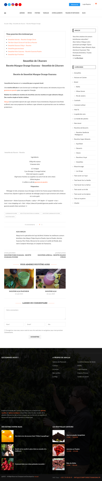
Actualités (77, 73)
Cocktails (77, 100)
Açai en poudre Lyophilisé (76, 435)
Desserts (79, 148)
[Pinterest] (16, 4)
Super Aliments (57, 13)
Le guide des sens (80, 114)
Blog (84, 13)
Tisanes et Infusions (72, 13)
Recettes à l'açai (81, 157)
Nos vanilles (56, 373)
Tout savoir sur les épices (82, 194)
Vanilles (46, 13)
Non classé (77, 123)
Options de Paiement (59, 362)
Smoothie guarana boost (16, 48)
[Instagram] (12, 4)
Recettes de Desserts (81, 128)
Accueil (6, 23)
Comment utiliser (80, 105)
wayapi (36, 476)
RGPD (79, 365)
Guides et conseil (83, 376)
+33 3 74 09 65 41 (66, 477)
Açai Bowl (79, 144)
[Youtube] (20, 4)
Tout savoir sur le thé (81, 189)
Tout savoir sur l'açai (81, 176)
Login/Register (82, 369)
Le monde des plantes (81, 119)
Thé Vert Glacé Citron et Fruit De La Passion (22, 42)
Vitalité (76, 203)
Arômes (22, 13)
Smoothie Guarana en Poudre (51, 213)
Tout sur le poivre (79, 198)
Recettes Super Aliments (82, 139)
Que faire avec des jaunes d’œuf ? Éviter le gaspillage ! (32, 436)
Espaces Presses (82, 373)
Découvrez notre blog (11, 427)
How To (76, 109)
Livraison (55, 369)
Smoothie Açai (50, 291)
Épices (30, 13)
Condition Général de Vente (86, 362)
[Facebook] (5, 4)
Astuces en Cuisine (80, 77)
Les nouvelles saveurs (62, 427)
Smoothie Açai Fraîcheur (16, 54)
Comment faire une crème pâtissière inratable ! (30, 464)
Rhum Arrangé (79, 166)
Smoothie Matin (10, 216)
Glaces (78, 153)
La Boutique (79, 58)
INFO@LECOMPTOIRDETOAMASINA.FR (87, 477)
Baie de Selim (71, 463)
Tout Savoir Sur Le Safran (82, 185)
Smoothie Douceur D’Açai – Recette (19, 45)
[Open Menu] (5, 13)
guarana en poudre (41, 182)
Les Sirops (79, 171)
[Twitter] (9, 4)
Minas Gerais (80, 91)
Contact (55, 365)
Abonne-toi (74, 4)
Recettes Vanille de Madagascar (82, 133)
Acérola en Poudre (73, 449)
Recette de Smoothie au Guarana (29, 213)
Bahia (78, 87)
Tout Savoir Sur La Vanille (82, 180)
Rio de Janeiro (80, 96)
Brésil (76, 82)
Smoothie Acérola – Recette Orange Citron (22, 39)
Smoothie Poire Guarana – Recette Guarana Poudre (25, 51)
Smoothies (79, 162)
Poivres (37, 13)
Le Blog (54, 376)
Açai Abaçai (21, 232)
